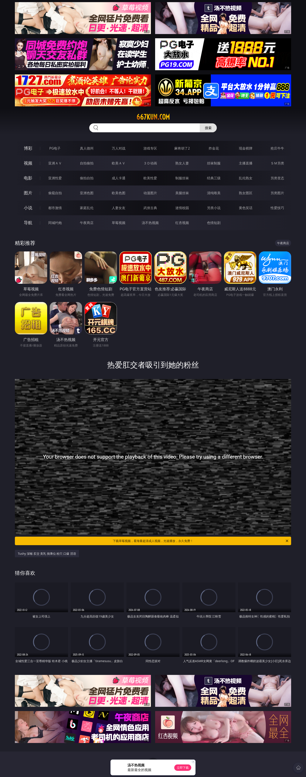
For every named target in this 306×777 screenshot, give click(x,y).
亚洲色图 (87, 193)
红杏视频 (182, 222)
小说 (28, 208)
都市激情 (55, 207)
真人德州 (87, 148)
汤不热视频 (150, 222)
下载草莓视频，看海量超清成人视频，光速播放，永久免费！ (201, 540)
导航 (28, 222)
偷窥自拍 (55, 193)
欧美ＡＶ (118, 163)
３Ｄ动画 (150, 163)
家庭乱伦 (87, 207)
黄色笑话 (245, 207)
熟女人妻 (182, 163)
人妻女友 (118, 207)
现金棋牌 (245, 148)
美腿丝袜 (182, 193)
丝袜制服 (214, 163)
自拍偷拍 (87, 163)
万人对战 (118, 148)
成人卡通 (118, 178)
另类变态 (277, 178)
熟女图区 (245, 193)
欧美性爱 (150, 178)
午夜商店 (87, 222)
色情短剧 (214, 222)
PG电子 (55, 148)
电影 (28, 178)
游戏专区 (150, 148)
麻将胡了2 (182, 148)
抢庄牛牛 (277, 148)
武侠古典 (150, 207)
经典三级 (214, 178)
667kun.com (153, 117)
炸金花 (214, 148)
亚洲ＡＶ (55, 163)
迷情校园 (182, 207)
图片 (28, 193)
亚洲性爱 (55, 178)
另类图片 (277, 193)
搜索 (208, 127)
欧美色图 (118, 193)
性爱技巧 (277, 207)
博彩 (28, 148)
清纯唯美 (214, 193)
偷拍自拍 (87, 178)
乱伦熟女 (245, 178)
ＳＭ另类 (277, 163)
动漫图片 (150, 193)
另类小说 (214, 207)
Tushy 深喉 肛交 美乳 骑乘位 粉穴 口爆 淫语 (47, 554)
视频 (28, 163)
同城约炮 (55, 222)
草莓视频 (118, 222)
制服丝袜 (182, 178)
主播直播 (245, 163)
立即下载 (183, 768)
